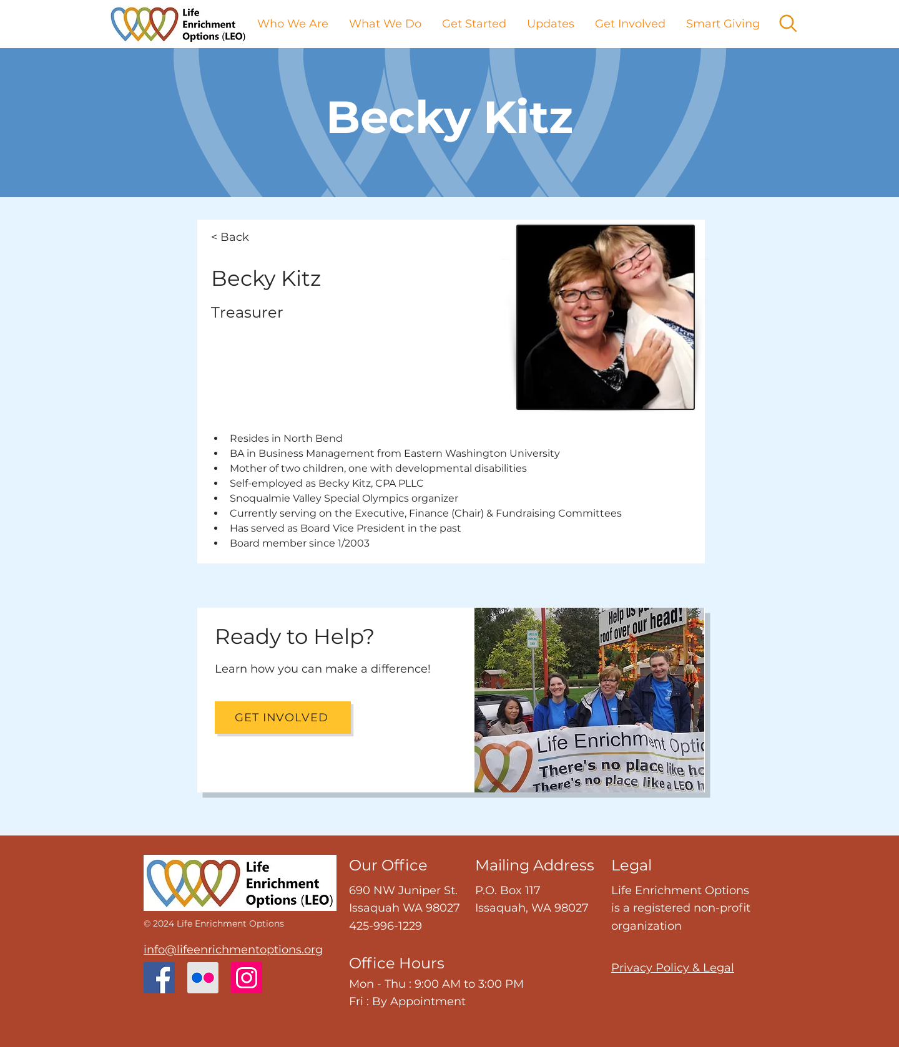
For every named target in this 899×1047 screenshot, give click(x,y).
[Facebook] (159, 977)
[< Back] (252, 237)
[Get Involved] (283, 717)
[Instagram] (246, 977)
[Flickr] (203, 977)
